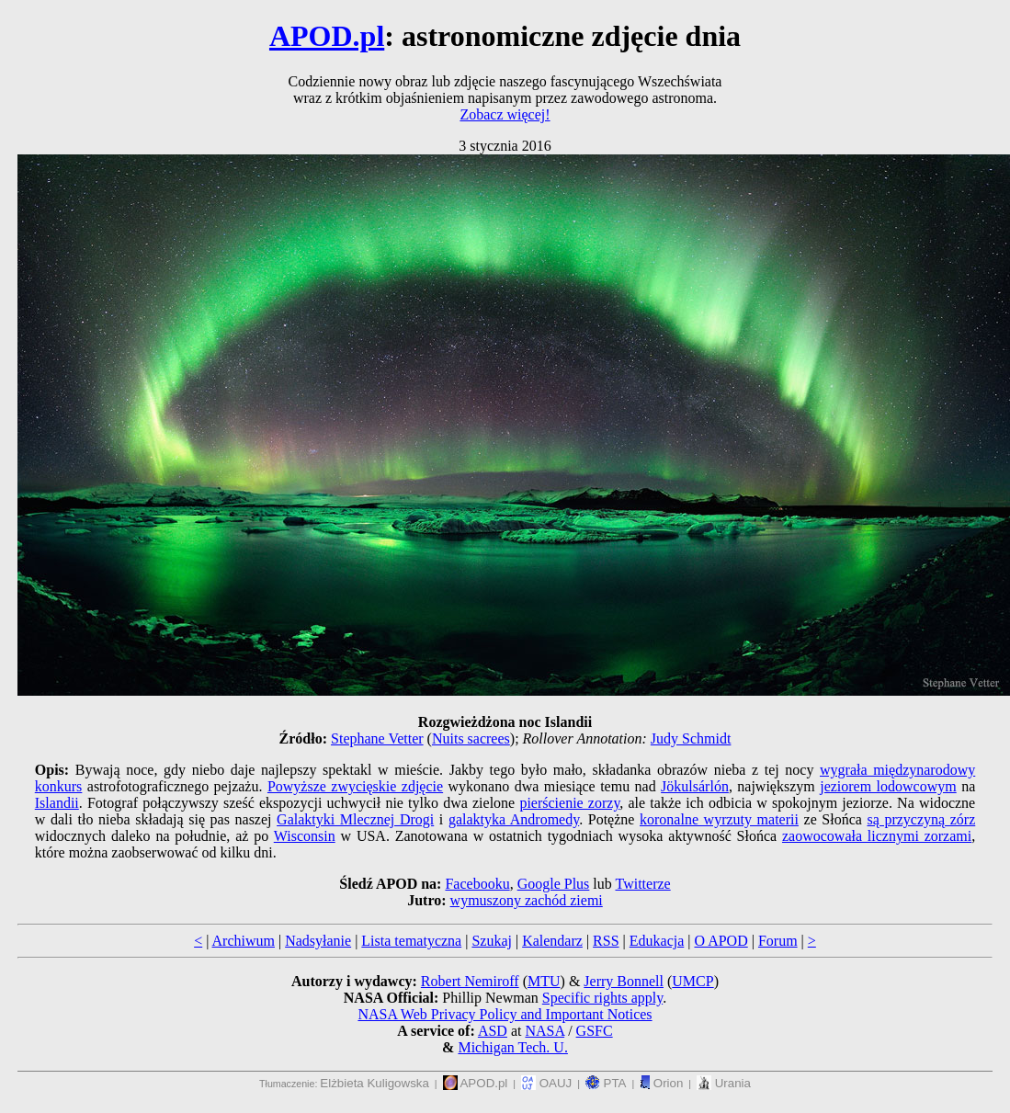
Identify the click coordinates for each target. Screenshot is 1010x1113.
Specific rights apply (602, 997)
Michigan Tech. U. (512, 1047)
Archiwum (243, 940)
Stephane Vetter (377, 738)
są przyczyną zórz (921, 819)
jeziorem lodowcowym (888, 786)
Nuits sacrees (471, 738)
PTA (606, 1083)
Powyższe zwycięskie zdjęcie (355, 786)
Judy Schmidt (691, 738)
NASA (544, 1031)
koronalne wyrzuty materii (719, 819)
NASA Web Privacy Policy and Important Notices (504, 1014)
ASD (492, 1031)
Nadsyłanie (318, 940)
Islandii (57, 803)
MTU (544, 981)
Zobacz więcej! (505, 114)
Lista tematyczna (411, 940)
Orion (661, 1083)
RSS (605, 940)
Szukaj (491, 940)
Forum (778, 940)
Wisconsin (304, 836)
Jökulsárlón (695, 786)
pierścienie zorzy (569, 803)
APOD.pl (326, 35)
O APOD (720, 940)
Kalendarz (552, 940)
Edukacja (657, 940)
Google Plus (553, 884)
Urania (724, 1083)
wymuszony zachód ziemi (526, 900)
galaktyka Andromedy (513, 819)
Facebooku (477, 884)
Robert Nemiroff (470, 981)
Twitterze (642, 884)
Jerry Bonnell (624, 981)
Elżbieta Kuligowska (374, 1083)
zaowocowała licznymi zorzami (876, 836)
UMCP (692, 981)
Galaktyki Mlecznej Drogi (355, 819)
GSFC (594, 1031)
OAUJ (546, 1083)
